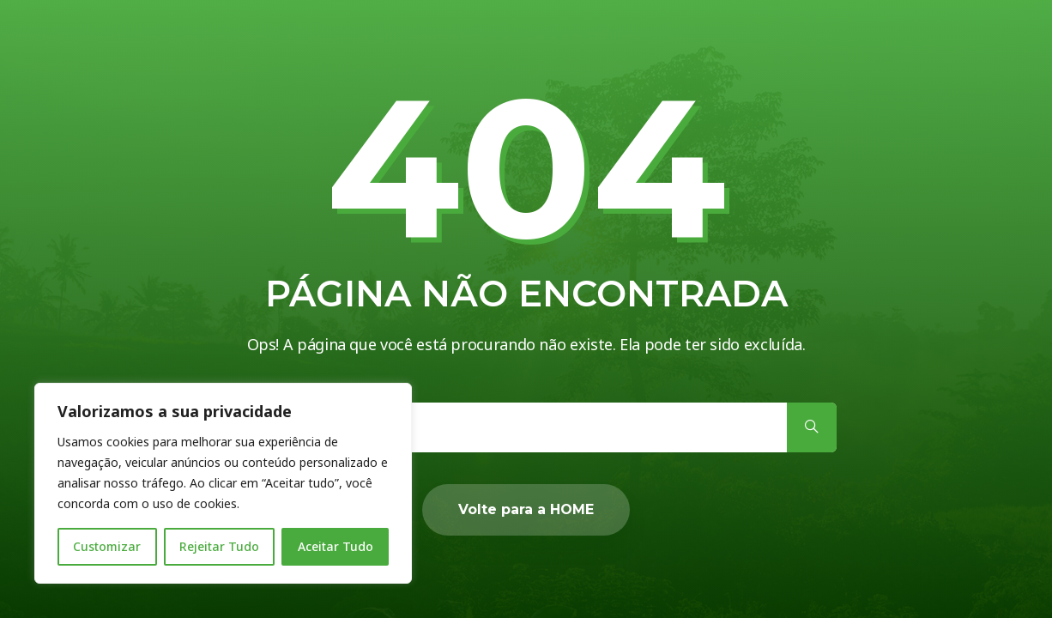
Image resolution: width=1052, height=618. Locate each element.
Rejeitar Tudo (219, 546)
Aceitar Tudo (335, 546)
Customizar (107, 546)
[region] (223, 483)
